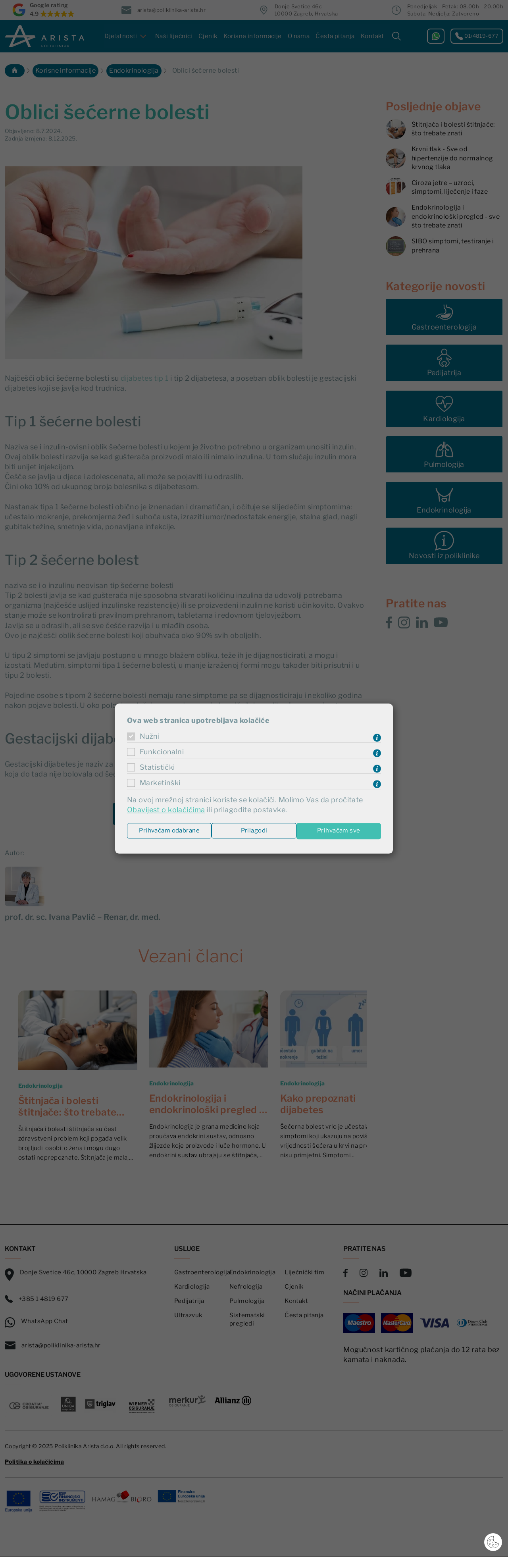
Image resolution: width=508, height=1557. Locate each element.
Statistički (157, 767)
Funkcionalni (161, 752)
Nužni (150, 736)
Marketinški (160, 783)
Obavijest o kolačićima (165, 810)
